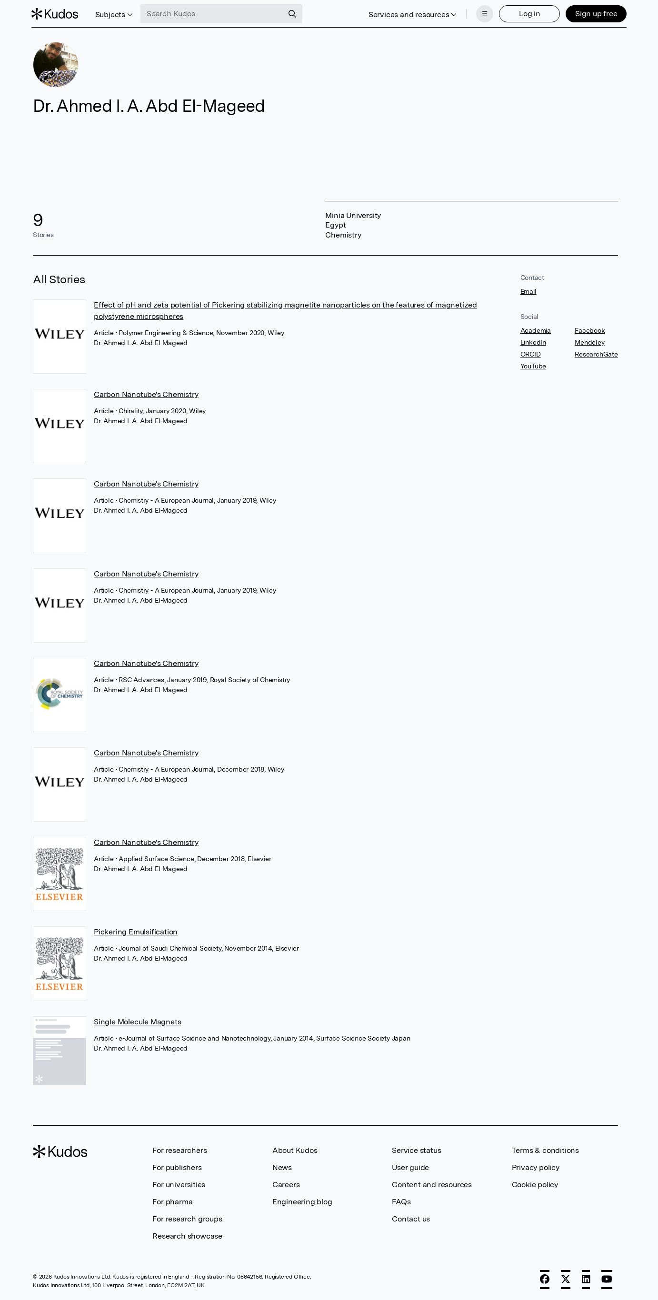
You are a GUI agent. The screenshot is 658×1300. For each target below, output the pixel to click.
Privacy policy (535, 1167)
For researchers (179, 1150)
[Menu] (483, 13)
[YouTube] (606, 1279)
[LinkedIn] (586, 1279)
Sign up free (595, 13)
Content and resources (432, 1184)
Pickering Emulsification (136, 931)
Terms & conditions (545, 1150)
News (282, 1167)
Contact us (411, 1218)
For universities (178, 1184)
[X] (565, 1279)
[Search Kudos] (213, 13)
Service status (416, 1150)
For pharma (172, 1201)
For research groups (187, 1218)
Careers (286, 1184)
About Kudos (295, 1150)
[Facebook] (544, 1279)
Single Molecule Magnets (137, 1021)
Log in (528, 13)
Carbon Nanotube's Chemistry (146, 394)
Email (528, 291)
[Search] (293, 13)
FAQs (401, 1201)
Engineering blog (302, 1201)
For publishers (176, 1167)
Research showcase (187, 1235)
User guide (410, 1167)
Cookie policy (535, 1184)
